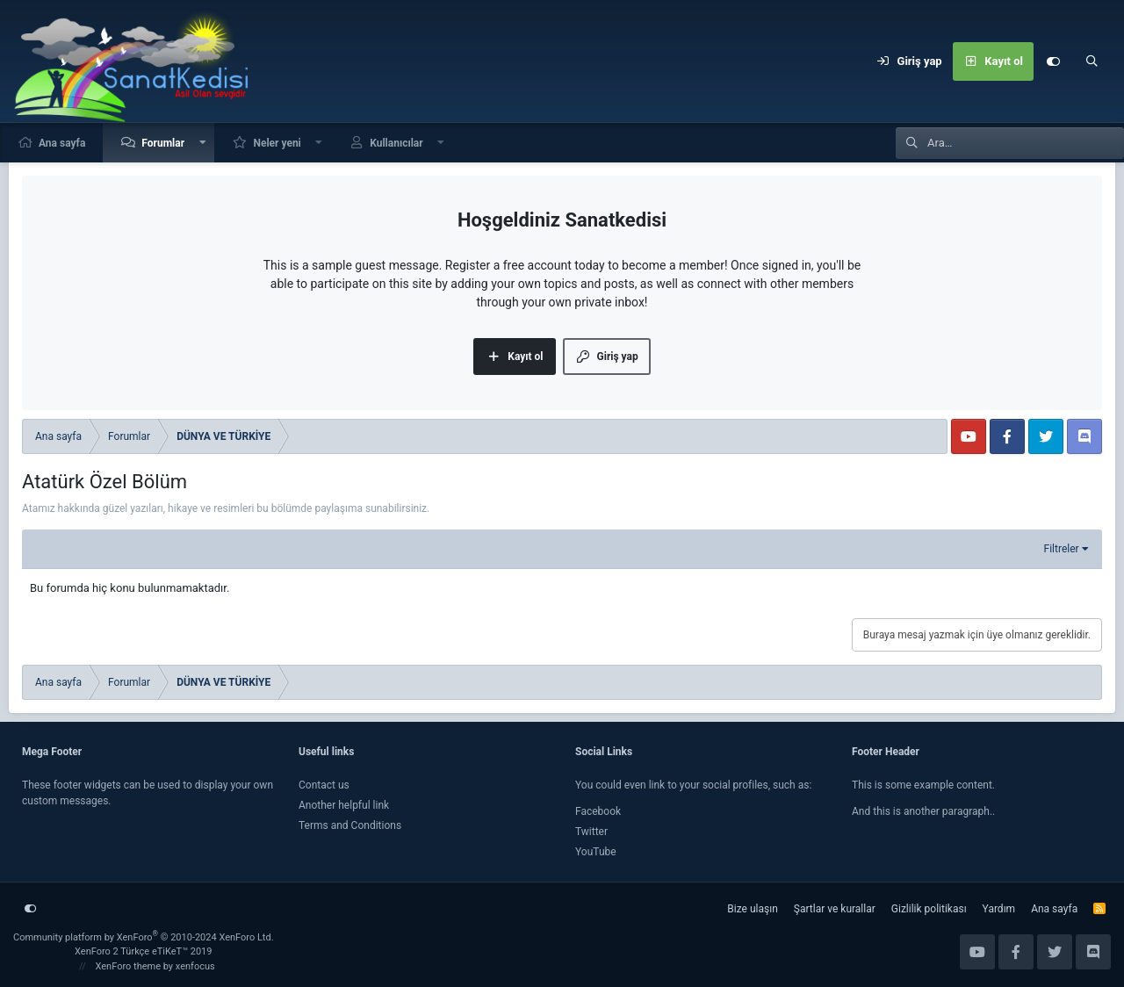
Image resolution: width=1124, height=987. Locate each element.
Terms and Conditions (350, 825)
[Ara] (1091, 61)
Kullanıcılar (396, 143)
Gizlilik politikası (929, 909)
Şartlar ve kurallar (834, 909)
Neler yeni (276, 143)
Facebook (598, 811)
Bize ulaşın (752, 909)
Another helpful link (344, 805)
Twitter (591, 831)
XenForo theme (129, 966)
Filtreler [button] (1061, 549)
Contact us (324, 785)
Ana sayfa (62, 143)
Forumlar (162, 143)
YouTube (595, 852)
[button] (203, 142)
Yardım (999, 909)
